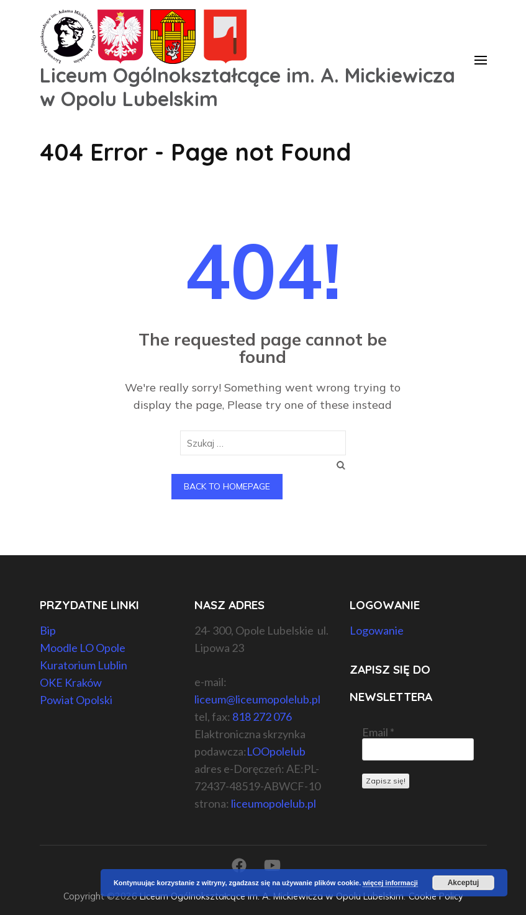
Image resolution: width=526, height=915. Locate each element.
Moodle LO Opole (82, 647)
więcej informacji (390, 882)
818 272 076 (262, 716)
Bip (48, 630)
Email (378, 732)
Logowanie (377, 630)
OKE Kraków (71, 682)
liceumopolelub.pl (273, 803)
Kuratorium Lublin (83, 665)
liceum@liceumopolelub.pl (257, 699)
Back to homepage (227, 486)
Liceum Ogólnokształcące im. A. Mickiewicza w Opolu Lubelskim (247, 87)
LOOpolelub (276, 751)
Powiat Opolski (76, 700)
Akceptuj (463, 882)
